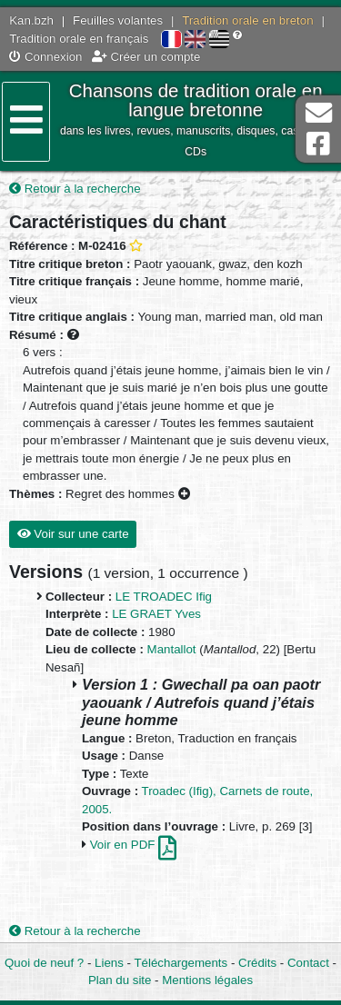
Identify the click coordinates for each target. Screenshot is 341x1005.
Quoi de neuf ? (44, 963)
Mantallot (171, 649)
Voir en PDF (133, 844)
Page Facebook (318, 144)
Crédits (257, 963)
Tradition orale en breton (247, 20)
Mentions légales (207, 980)
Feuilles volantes (118, 20)
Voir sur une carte (73, 534)
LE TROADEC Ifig (163, 596)
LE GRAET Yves (156, 614)
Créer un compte (146, 57)
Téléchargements (180, 963)
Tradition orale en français (78, 38)
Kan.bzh (31, 20)
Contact (308, 963)
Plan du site (119, 980)
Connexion (45, 57)
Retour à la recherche (75, 188)
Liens (109, 963)
